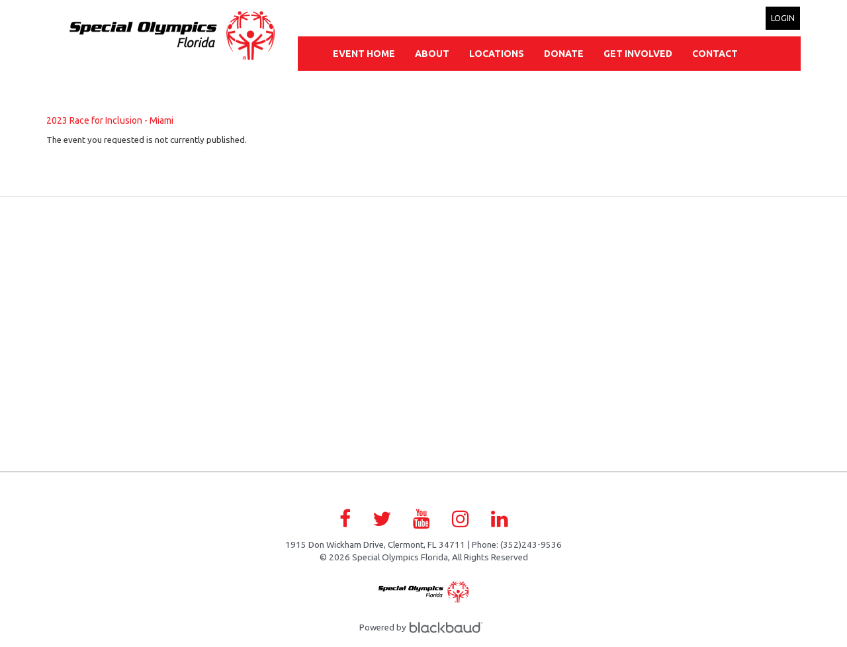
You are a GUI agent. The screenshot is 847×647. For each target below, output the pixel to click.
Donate (564, 53)
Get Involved (637, 53)
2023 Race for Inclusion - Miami (109, 120)
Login (783, 17)
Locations (496, 53)
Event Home (364, 53)
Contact (715, 53)
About (432, 53)
